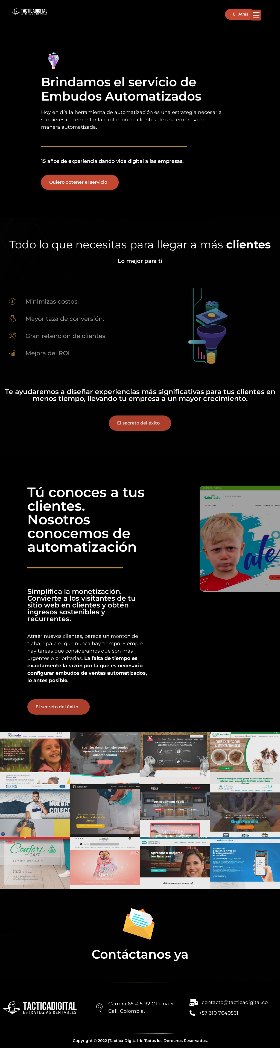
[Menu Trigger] (255, 15)
